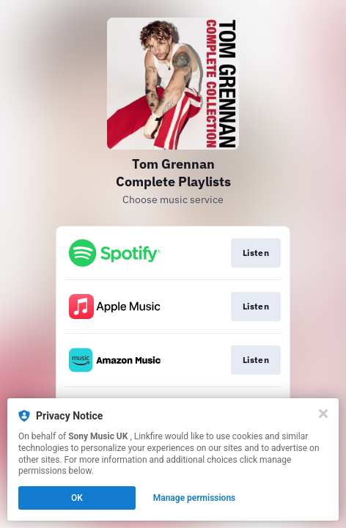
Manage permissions (194, 498)
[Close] (323, 413)
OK (77, 498)
